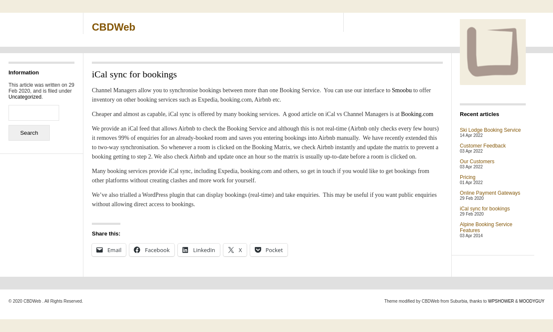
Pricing (468, 177)
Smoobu (402, 90)
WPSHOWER (501, 301)
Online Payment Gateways (490, 193)
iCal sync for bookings (485, 209)
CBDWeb (113, 27)
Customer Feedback (483, 146)
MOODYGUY (531, 301)
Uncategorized (25, 97)
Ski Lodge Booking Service (490, 130)
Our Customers (477, 162)
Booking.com (417, 114)
